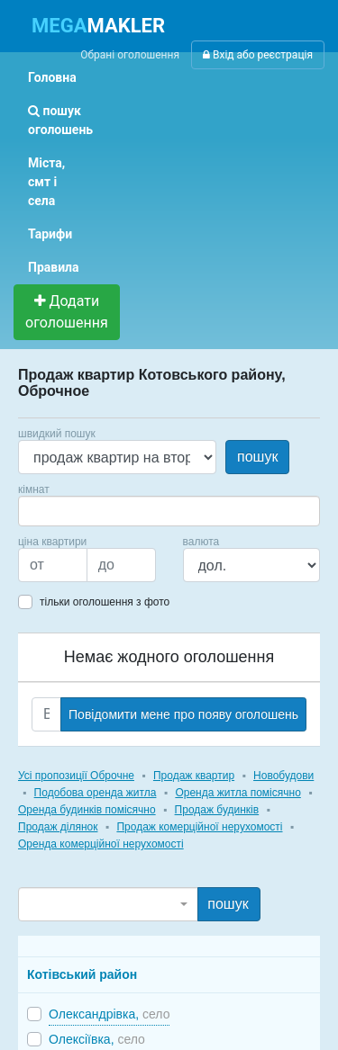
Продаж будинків (217, 809)
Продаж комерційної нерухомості (199, 827)
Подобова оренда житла (95, 792)
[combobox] (169, 511)
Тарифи (50, 234)
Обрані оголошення (129, 55)
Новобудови (283, 775)
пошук (257, 456)
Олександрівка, (109, 1014)
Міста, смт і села (46, 182)
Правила (53, 267)
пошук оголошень (60, 120)
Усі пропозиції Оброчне (76, 775)
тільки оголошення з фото (104, 602)
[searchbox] (50, 511)
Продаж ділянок (57, 827)
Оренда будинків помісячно (87, 809)
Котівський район (82, 974)
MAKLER (98, 25)
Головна (52, 77)
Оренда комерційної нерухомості (101, 844)
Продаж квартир (193, 775)
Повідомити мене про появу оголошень (183, 714)
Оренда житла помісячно (237, 792)
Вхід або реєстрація (258, 55)
